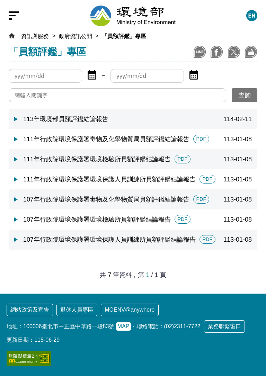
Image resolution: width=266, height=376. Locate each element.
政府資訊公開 (75, 36)
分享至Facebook (217, 52)
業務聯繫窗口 (224, 326)
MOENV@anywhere (129, 310)
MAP (123, 326)
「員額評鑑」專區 (124, 36)
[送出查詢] (244, 95)
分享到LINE (200, 52)
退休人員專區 (77, 310)
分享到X (234, 52)
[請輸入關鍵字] (117, 95)
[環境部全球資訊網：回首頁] (133, 16)
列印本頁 (251, 52)
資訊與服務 (35, 36)
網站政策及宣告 (29, 310)
